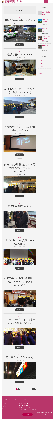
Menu (46, 1)
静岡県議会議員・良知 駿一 (14, 1)
